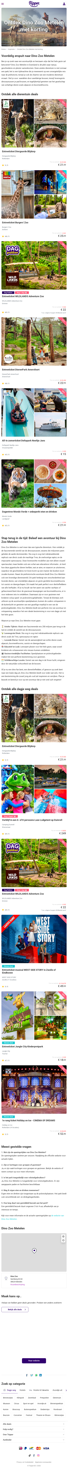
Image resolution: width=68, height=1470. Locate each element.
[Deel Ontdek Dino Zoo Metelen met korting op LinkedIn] (40, 1375)
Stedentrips (44, 1409)
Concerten (18, 1415)
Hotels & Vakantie (39, 1389)
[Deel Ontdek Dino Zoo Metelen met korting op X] (31, 1375)
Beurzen (6, 1415)
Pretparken (44, 1398)
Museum (6, 1403)
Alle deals (7, 1424)
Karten (5, 1409)
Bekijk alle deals (17, 1309)
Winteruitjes (59, 1415)
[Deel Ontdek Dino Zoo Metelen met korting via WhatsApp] (36, 1375)
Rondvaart (58, 1409)
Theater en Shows (43, 1415)
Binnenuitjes (8, 1398)
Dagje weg (9, 1390)
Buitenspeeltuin (30, 1409)
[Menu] (2, 4)
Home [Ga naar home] (3, 49)
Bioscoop (16, 1409)
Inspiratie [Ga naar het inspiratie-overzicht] (11, 49)
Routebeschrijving (17, 1285)
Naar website (34, 1360)
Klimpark (20, 1398)
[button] (34, 1251)
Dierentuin (57, 1398)
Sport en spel (28, 1403)
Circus (16, 1403)
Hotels (22, 1390)
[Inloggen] (64, 3)
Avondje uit (57, 1390)
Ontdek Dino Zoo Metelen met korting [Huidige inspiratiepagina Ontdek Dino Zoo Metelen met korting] (30, 49)
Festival (29, 1415)
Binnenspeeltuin (56, 1403)
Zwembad (32, 1398)
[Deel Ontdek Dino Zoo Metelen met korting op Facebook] (26, 1375)
